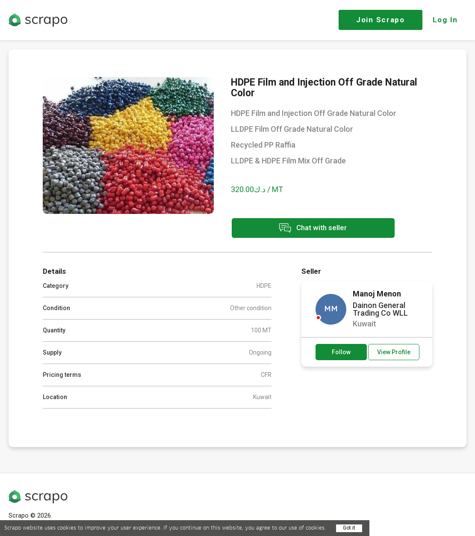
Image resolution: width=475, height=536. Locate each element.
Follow (341, 351)
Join (380, 19)
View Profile (393, 351)
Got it (349, 528)
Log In (445, 19)
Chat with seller (307, 229)
